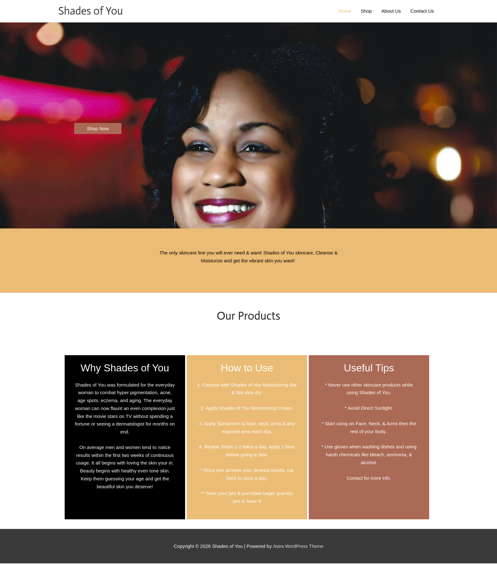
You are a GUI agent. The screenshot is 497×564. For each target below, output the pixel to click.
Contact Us (422, 11)
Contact (354, 478)
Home (345, 11)
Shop (366, 11)
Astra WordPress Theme (298, 546)
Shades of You (91, 11)
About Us (391, 11)
